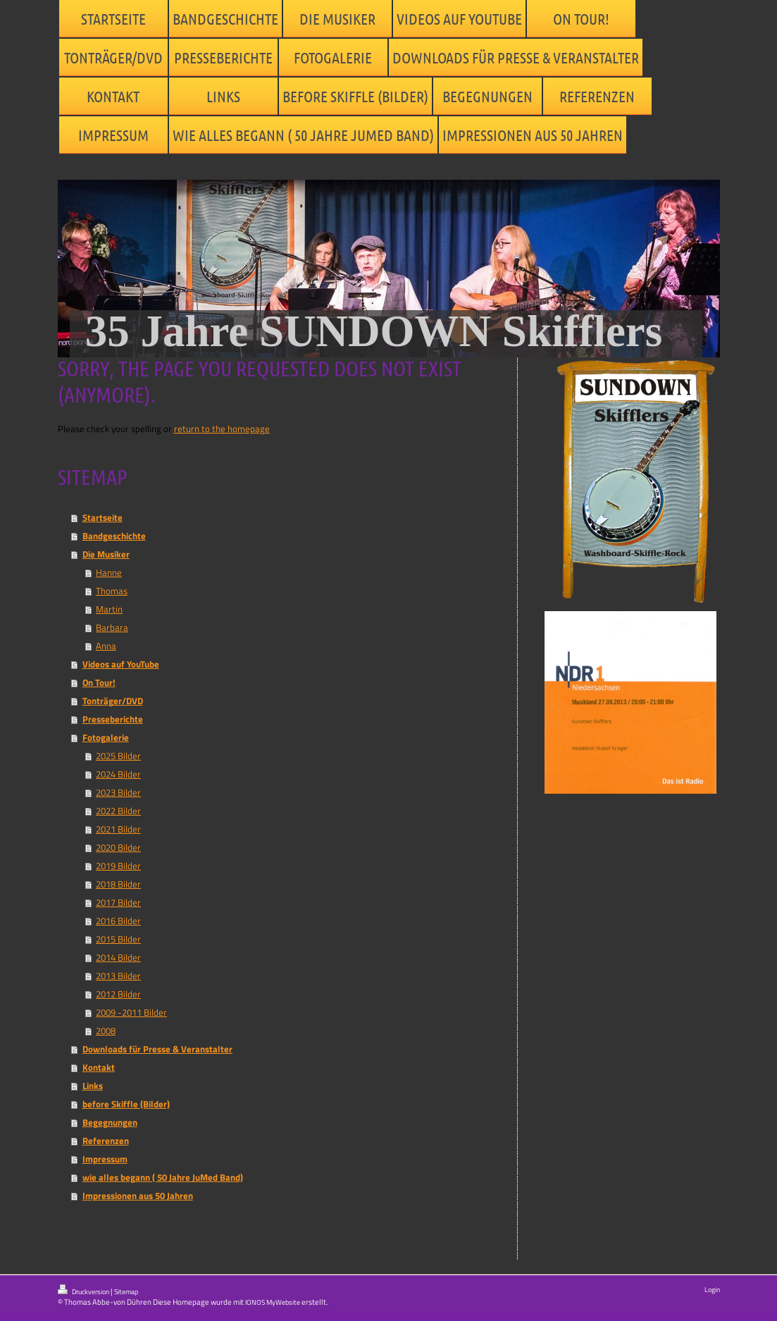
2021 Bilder (118, 829)
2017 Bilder (118, 902)
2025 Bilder (118, 756)
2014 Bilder (118, 957)
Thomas (112, 591)
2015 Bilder (118, 939)
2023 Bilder (118, 792)
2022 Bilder (118, 811)
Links (92, 1086)
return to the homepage (222, 429)
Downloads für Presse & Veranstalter (157, 1049)
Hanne (109, 572)
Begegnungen (109, 1122)
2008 (106, 1031)
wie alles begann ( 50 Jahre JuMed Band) (162, 1177)
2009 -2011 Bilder (131, 1012)
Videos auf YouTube (120, 664)
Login (712, 1289)
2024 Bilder (118, 774)
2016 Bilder (118, 921)
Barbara (112, 627)
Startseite (102, 517)
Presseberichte (112, 719)
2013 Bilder (118, 976)
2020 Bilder (118, 847)
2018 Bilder (118, 884)
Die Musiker (106, 554)
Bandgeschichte (114, 536)
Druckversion (84, 1290)
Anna (106, 646)
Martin (109, 609)
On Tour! (99, 682)
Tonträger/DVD (112, 701)
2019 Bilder (118, 866)
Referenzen (105, 1140)
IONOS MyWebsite (272, 1302)
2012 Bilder (118, 994)
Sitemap (126, 1291)
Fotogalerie (105, 737)
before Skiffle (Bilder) (126, 1104)
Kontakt (98, 1067)
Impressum (105, 1159)
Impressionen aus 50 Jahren (137, 1195)
